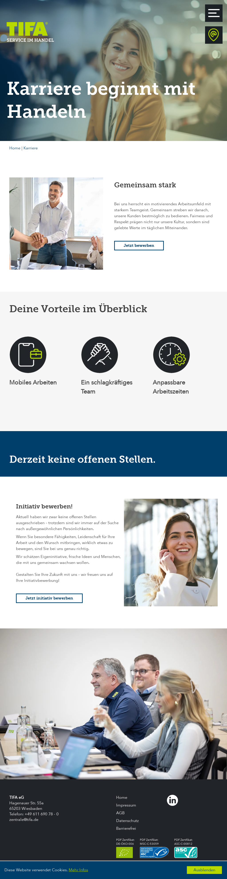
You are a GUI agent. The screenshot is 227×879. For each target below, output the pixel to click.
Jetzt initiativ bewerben (49, 598)
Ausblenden (204, 870)
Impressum (126, 805)
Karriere (30, 148)
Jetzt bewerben (139, 245)
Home (14, 148)
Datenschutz (127, 821)
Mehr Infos (78, 870)
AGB (120, 813)
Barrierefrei (126, 828)
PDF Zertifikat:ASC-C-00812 (185, 848)
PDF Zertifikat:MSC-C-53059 (154, 848)
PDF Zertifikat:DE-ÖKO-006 (125, 848)
